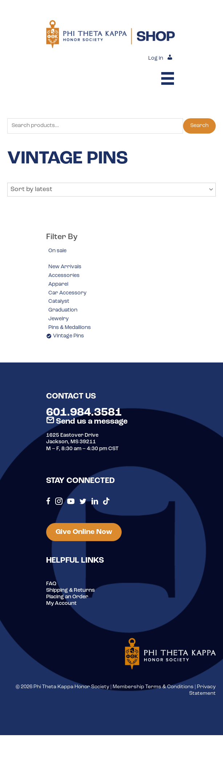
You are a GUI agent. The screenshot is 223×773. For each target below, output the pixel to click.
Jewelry (58, 319)
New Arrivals (64, 267)
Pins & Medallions (69, 327)
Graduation (62, 310)
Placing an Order (67, 597)
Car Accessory (67, 293)
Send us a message (86, 421)
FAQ (51, 584)
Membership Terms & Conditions (153, 687)
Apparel (58, 284)
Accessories (64, 275)
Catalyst (58, 301)
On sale (57, 251)
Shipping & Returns (70, 590)
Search (199, 125)
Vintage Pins (68, 336)
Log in (155, 58)
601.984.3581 (84, 413)
